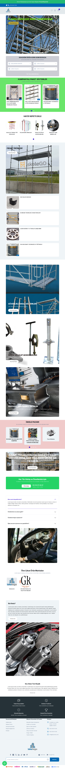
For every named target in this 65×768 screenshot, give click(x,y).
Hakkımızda (8, 723)
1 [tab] (28, 52)
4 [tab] (36, 52)
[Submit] (54, 760)
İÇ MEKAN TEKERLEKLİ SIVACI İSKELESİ (30, 213)
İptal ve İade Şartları (31, 727)
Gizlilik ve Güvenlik (31, 725)
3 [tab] (33, 447)
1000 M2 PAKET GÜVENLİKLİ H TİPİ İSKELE (50, 102)
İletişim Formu (9, 725)
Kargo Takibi (30, 733)
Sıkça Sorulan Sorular (32, 731)
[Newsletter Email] (32, 760)
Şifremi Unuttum (30, 729)
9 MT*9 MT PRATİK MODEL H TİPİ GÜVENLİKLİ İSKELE (32, 102)
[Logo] (8, 10)
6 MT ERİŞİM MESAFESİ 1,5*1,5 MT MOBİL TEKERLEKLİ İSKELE (13, 103)
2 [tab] (31, 52)
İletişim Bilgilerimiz (10, 729)
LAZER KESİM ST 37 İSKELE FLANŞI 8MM (30, 228)
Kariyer (7, 731)
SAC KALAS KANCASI (25, 197)
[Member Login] (55, 10)
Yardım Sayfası (30, 735)
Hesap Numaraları (10, 727)
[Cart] (58, 10)
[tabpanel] (32, 34)
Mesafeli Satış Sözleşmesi (33, 723)
